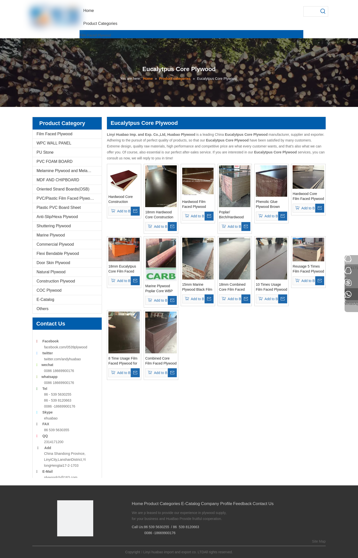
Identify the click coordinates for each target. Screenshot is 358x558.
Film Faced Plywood (95, 35)
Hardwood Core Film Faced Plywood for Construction (308, 196)
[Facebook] (60, 545)
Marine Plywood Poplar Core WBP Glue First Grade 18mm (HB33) (159, 288)
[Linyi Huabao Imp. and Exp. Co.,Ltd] (75, 518)
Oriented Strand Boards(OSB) (63, 189)
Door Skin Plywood (53, 263)
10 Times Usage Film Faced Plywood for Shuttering (271, 287)
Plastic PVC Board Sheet (59, 207)
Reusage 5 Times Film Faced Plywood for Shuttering (308, 269)
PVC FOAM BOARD (55, 161)
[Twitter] (76, 545)
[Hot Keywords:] (323, 11)
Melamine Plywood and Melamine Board (69, 171)
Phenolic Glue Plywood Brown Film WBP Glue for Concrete (270, 204)
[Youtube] (84, 545)
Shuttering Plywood (54, 226)
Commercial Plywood (55, 244)
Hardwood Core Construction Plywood (120, 199)
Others (42, 309)
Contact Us (263, 503)
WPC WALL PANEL (54, 143)
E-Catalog (45, 299)
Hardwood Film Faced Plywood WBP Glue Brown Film (195, 204)
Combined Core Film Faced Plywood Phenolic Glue (161, 361)
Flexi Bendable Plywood (58, 253)
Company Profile (216, 503)
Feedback (242, 503)
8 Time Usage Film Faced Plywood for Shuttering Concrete (123, 361)
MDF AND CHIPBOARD (58, 180)
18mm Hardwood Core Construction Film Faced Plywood (161, 215)
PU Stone (45, 152)
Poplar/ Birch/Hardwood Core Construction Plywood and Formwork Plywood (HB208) (234, 215)
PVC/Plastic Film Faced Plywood (65, 198)
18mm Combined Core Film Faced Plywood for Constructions (232, 287)
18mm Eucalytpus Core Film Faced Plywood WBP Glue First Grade (123, 269)
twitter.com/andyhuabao (62, 359)
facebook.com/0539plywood (65, 347)
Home (137, 503)
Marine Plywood (51, 235)
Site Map (319, 541)
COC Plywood (49, 290)
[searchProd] (311, 11)
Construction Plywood (56, 281)
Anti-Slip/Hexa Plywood (57, 217)
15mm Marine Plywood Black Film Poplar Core (197, 287)
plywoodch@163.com (60, 477)
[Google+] (68, 545)
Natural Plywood (51, 272)
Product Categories (162, 503)
